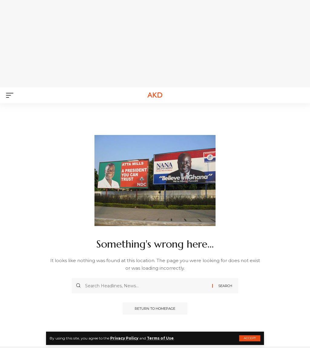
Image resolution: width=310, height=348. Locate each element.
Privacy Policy (124, 338)
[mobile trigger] (11, 95)
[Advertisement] (159, 42)
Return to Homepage (155, 308)
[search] (299, 95)
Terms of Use (160, 338)
